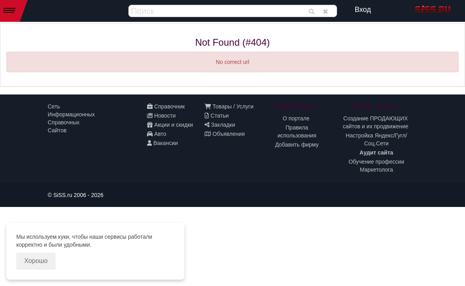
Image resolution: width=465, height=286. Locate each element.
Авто (156, 134)
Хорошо (36, 260)
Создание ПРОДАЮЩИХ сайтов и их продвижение (375, 122)
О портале (296, 118)
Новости (161, 115)
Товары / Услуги (229, 106)
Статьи (217, 115)
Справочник (166, 106)
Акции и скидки (170, 125)
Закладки (220, 125)
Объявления (225, 134)
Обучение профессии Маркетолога (376, 165)
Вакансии (162, 143)
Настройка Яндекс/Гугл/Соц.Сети (376, 139)
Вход (363, 10)
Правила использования (296, 131)
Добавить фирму (297, 144)
